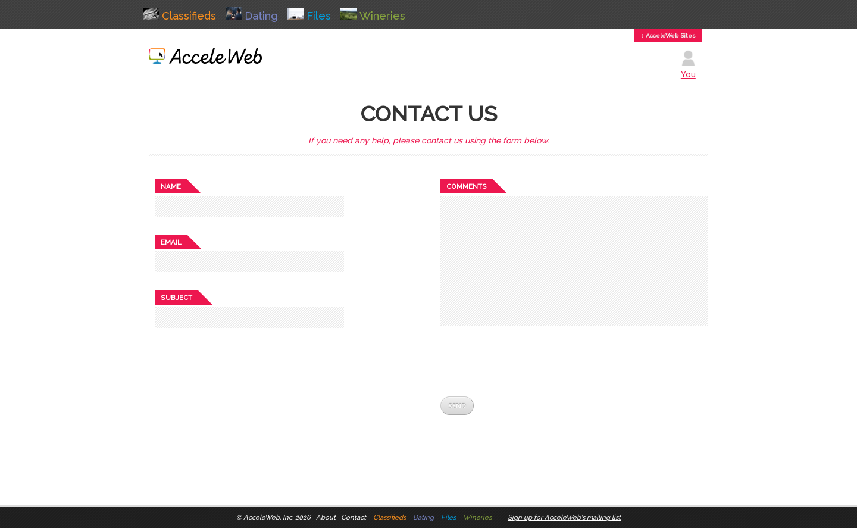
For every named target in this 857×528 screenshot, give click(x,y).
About (326, 517)
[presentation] (530, 361)
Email (171, 242)
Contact (353, 517)
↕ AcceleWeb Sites (668, 35)
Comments (466, 186)
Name (171, 186)
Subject (176, 297)
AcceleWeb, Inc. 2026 (277, 517)
